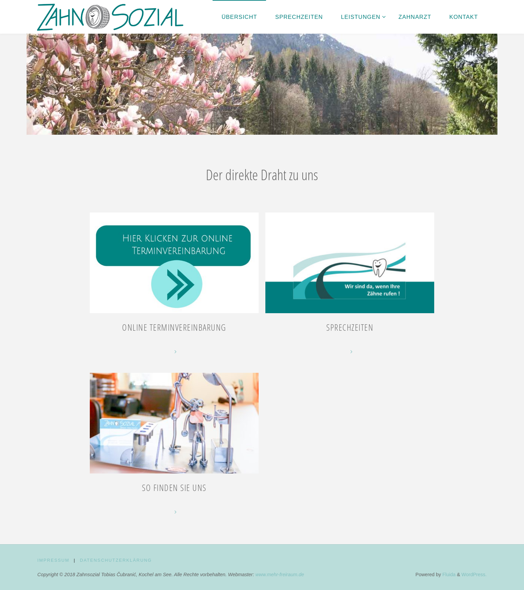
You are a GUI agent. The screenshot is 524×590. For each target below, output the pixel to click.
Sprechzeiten (349, 327)
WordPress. (474, 574)
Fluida (448, 574)
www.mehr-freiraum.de (279, 574)
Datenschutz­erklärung (116, 560)
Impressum (53, 560)
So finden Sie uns (174, 488)
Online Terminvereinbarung (174, 327)
